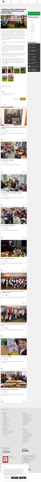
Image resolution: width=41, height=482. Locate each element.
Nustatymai (7, 477)
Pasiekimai (32, 59)
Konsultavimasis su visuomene (27, 434)
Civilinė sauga (25, 439)
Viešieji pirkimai (5, 434)
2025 (32, 34)
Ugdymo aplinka (5, 416)
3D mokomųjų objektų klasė (27, 417)
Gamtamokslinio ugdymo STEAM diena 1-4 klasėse (11, 192)
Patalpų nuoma (25, 423)
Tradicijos (4, 422)
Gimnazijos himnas (6, 421)
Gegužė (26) (33, 25)
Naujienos (6, 5)
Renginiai (10, 5)
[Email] (27, 451)
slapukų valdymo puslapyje (11, 474)
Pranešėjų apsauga (26, 437)
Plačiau (23, 139)
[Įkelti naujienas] (11, 1)
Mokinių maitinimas (26, 422)
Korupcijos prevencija (26, 438)
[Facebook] (23, 451)
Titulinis (2, 5)
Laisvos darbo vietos (33, 63)
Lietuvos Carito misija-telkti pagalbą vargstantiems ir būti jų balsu (13, 324)
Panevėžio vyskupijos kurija (12, 457)
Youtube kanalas (33, 66)
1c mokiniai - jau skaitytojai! (7, 356)
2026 (32, 20)
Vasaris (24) (33, 29)
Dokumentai (32, 47)
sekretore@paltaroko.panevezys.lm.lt (29, 459)
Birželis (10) (33, 23)
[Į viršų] (29, 469)
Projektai (32, 44)
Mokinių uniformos (6, 427)
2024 (32, 36)
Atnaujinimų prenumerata (33, 70)
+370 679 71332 (25, 458)
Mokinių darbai (5, 423)
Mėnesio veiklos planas (33, 51)
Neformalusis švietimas (26, 418)
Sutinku (22, 477)
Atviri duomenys (25, 442)
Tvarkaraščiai (5, 410)
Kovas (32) (32, 28)
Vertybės (4, 417)
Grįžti (4, 104)
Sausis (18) (33, 31)
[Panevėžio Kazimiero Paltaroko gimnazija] (3, 1)
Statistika (4, 426)
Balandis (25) (33, 26)
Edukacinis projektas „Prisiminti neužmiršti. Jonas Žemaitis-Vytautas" (13, 128)
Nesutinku (14, 477)
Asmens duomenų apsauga (27, 433)
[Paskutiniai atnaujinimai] (19, 1)
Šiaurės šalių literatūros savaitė (7, 258)
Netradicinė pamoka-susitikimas (7, 225)
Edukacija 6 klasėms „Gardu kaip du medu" (9, 389)
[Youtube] (25, 451)
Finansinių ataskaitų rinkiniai (7, 432)
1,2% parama (32, 57)
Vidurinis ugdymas (26, 416)
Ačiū (23, 99)
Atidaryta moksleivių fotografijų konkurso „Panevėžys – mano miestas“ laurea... (12, 292)
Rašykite (4, 451)
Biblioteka (32, 54)
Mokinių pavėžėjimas (26, 421)
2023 (32, 39)
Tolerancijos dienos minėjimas (7, 160)
